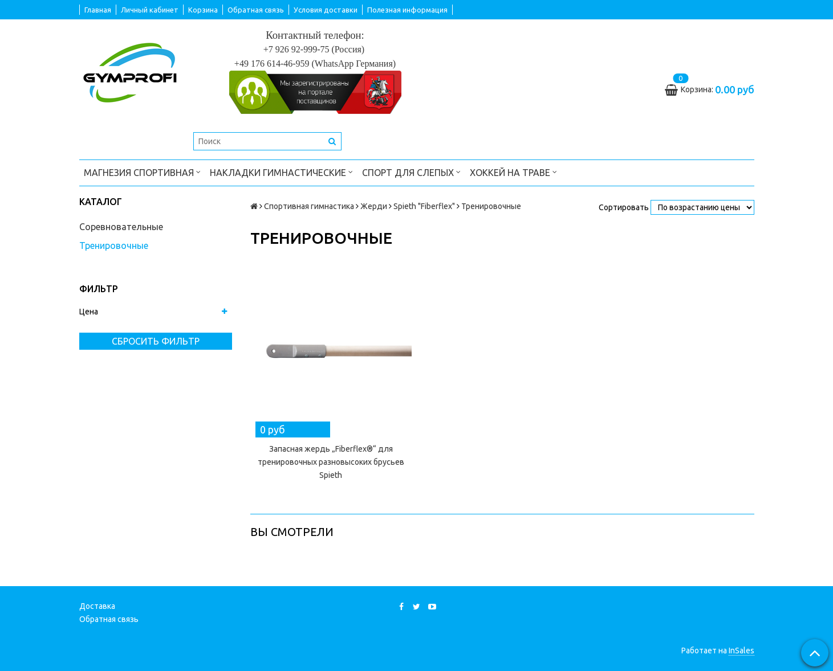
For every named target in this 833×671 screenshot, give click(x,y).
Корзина (203, 10)
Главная (97, 10)
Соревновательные (121, 227)
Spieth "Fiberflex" (424, 206)
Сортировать (624, 207)
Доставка (97, 606)
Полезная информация (407, 10)
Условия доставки (325, 10)
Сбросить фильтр (156, 341)
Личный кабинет (149, 10)
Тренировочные (113, 245)
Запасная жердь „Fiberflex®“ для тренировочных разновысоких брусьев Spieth (331, 462)
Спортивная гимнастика (309, 206)
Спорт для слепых (411, 172)
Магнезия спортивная (142, 172)
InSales (741, 650)
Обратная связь (255, 10)
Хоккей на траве (513, 172)
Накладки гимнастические (281, 172)
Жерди (373, 206)
